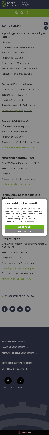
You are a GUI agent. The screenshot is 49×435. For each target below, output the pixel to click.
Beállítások (24, 231)
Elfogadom (24, 226)
